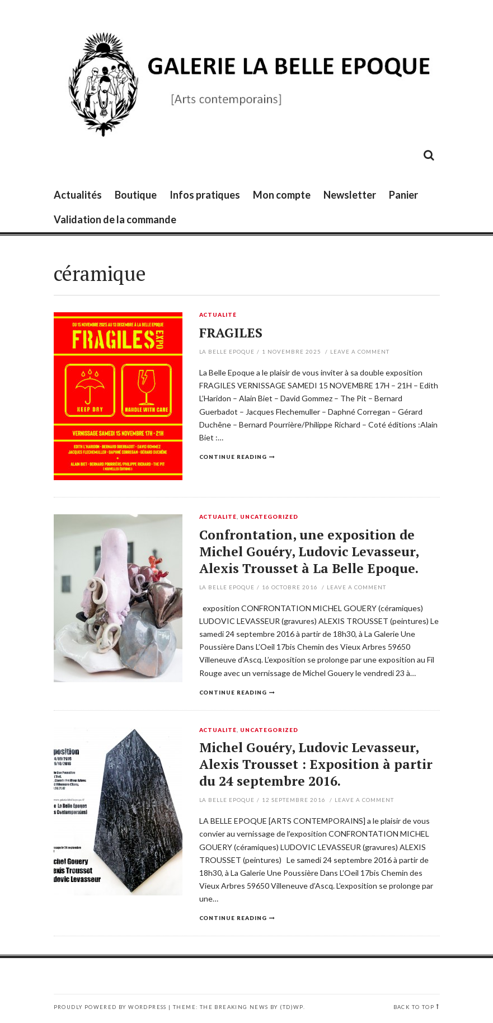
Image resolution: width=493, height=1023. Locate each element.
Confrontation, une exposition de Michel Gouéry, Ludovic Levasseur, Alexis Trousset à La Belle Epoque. (309, 551)
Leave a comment (359, 351)
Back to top (413, 1007)
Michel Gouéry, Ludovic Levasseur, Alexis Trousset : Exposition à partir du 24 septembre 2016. (316, 764)
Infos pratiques (205, 195)
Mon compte (282, 195)
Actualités (78, 195)
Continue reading (233, 456)
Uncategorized (269, 517)
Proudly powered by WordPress (110, 1007)
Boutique (136, 195)
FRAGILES (230, 332)
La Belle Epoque (227, 351)
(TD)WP (291, 1007)
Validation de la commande (115, 219)
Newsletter (349, 195)
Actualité (218, 315)
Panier (403, 195)
